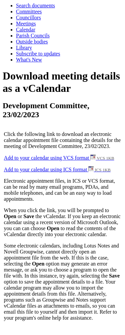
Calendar (25, 29)
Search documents (35, 5)
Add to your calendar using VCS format (59, 158)
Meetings (26, 23)
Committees (29, 11)
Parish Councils (33, 35)
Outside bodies (32, 41)
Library (24, 47)
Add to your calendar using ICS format (57, 169)
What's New (29, 59)
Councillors (28, 17)
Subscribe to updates (38, 53)
